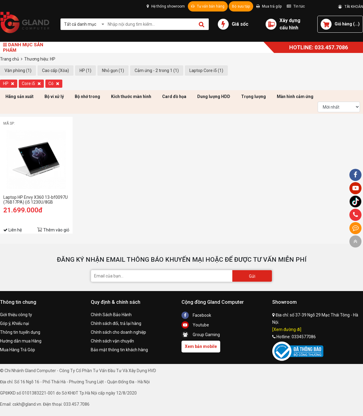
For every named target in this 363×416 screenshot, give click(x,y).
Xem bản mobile (201, 346)
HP (8, 83)
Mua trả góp (269, 6)
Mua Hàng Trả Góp (17, 349)
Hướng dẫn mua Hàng (20, 341)
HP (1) (85, 70)
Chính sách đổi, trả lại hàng (116, 323)
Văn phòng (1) (18, 70)
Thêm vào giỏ (56, 230)
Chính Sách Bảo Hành (111, 314)
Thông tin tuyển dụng (20, 332)
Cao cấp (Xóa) (55, 70)
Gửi (252, 276)
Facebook (196, 315)
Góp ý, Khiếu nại (14, 323)
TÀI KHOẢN (350, 7)
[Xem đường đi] (286, 329)
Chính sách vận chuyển (112, 341)
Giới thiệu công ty (16, 314)
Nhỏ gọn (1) (113, 70)
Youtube (195, 325)
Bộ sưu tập (241, 6)
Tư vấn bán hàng (207, 6)
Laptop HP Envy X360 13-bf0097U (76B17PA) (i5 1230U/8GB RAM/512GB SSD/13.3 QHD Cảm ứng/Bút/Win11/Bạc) (35, 200)
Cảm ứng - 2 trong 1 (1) (157, 70)
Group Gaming (201, 334)
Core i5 (31, 83)
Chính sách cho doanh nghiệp (118, 332)
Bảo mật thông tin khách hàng (119, 349)
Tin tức (296, 6)
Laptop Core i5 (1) (206, 70)
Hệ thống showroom (166, 6)
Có (53, 83)
